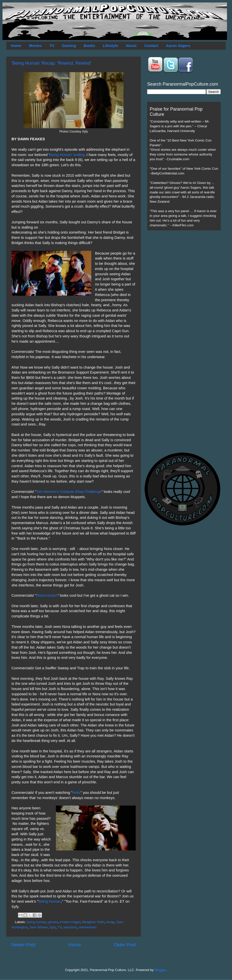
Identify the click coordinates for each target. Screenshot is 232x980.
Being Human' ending (66, 155)
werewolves (88, 927)
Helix (76, 793)
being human (36, 922)
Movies (35, 45)
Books (89, 45)
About (131, 45)
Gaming (69, 45)
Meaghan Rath (93, 922)
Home (16, 45)
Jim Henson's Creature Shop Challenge (68, 492)
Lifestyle (110, 45)
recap (110, 922)
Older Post (125, 944)
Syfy (52, 927)
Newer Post (23, 944)
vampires (70, 927)
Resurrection (46, 595)
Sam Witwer (39, 927)
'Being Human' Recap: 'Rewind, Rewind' (51, 63)
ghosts (53, 922)
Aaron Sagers (178, 45)
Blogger (160, 970)
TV (51, 45)
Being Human (49, 901)
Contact (151, 45)
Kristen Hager (70, 922)
